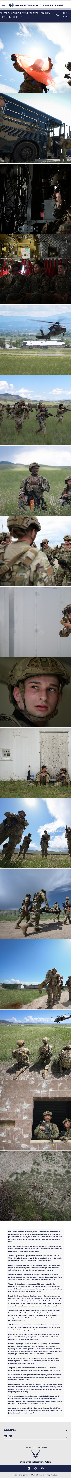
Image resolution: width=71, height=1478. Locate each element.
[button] (4, 5)
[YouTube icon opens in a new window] (42, 1468)
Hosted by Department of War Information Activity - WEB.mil (35, 1475)
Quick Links (10, 1429)
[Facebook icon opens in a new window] (29, 1468)
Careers (8, 1436)
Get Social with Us (35, 1447)
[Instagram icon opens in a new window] (35, 1468)
